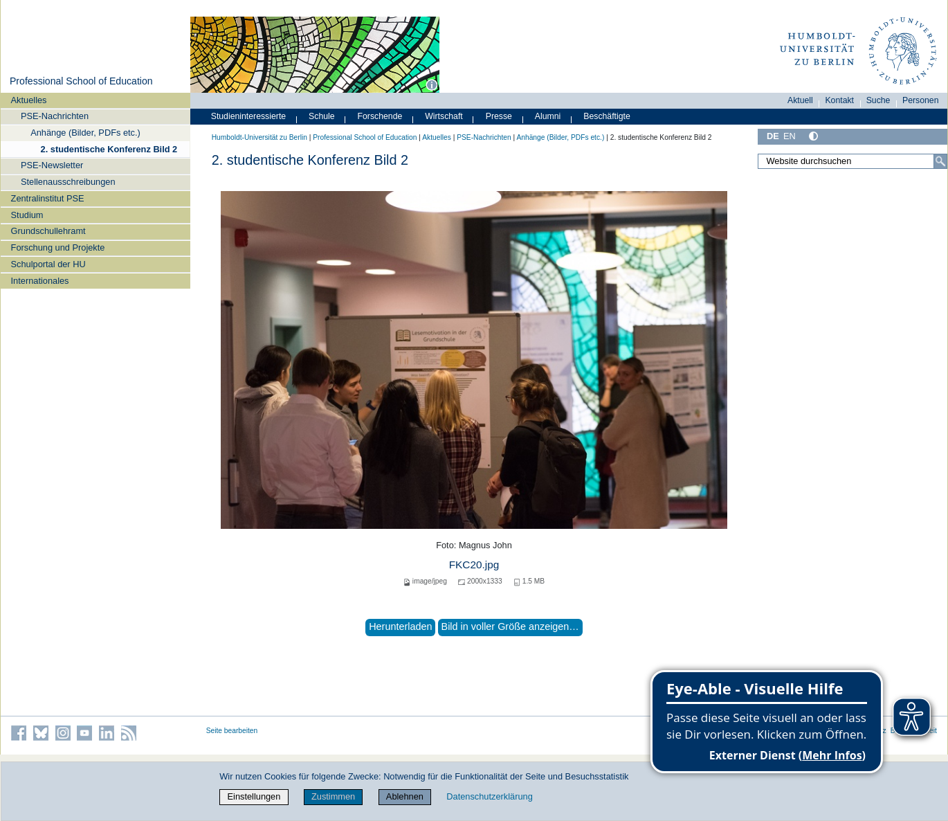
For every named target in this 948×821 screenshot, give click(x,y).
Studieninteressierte (248, 116)
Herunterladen (400, 626)
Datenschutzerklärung (489, 796)
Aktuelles (29, 100)
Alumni (548, 116)
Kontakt (839, 100)
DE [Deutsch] (773, 136)
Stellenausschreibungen (68, 182)
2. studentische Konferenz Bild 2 (109, 149)
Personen (920, 100)
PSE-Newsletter (52, 165)
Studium (27, 215)
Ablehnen (404, 796)
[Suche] (940, 161)
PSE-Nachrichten (55, 116)
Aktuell (800, 100)
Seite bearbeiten (232, 730)
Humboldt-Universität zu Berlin (259, 137)
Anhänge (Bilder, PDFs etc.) (85, 132)
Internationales (40, 281)
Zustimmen (333, 796)
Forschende (380, 116)
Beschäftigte (606, 116)
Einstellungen (254, 796)
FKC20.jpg (474, 564)
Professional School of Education (81, 81)
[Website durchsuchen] (852, 161)
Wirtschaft (444, 116)
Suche (878, 100)
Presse (499, 116)
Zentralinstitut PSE (47, 198)
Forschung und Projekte (58, 247)
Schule (322, 116)
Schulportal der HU (48, 264)
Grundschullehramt (48, 231)
